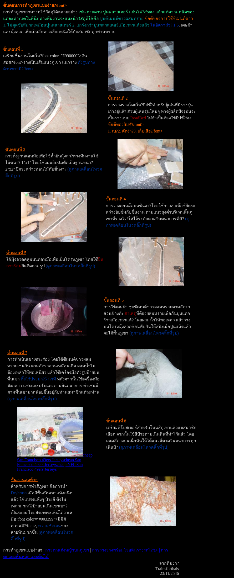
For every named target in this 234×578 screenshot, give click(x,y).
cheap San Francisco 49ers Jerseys (55, 457)
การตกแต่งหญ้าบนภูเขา (67, 550)
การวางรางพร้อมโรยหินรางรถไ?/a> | (126, 550)
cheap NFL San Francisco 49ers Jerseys (50, 466)
